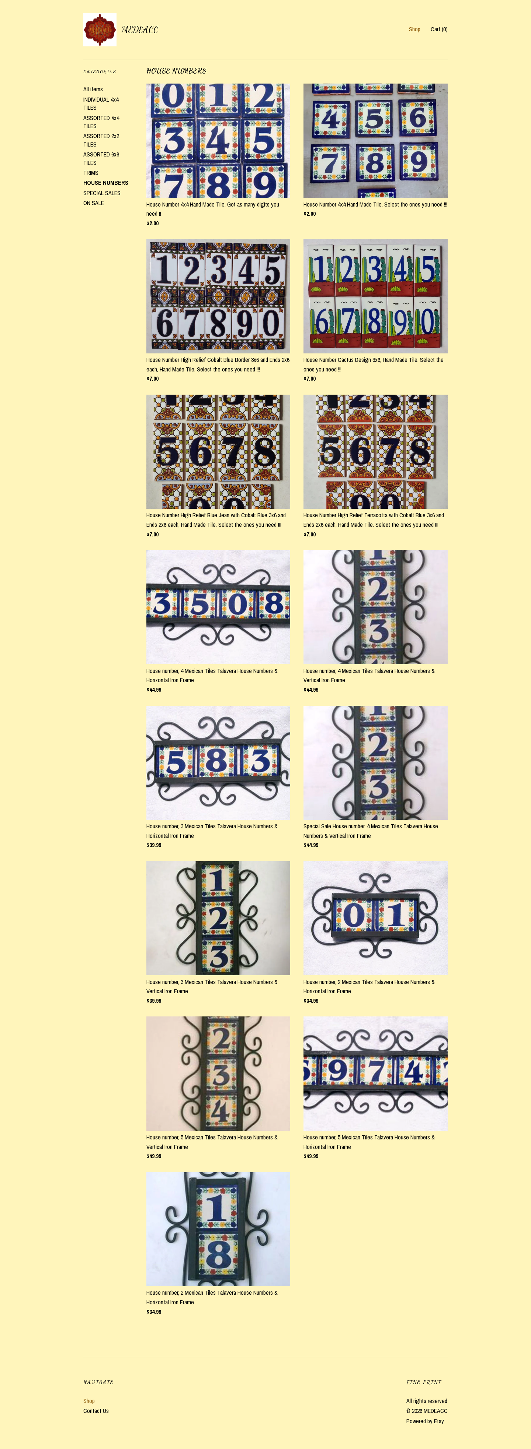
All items (93, 89)
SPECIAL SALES (102, 193)
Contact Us (96, 1411)
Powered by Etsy (425, 1421)
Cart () (439, 29)
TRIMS (90, 173)
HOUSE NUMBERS (105, 183)
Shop (414, 29)
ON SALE (93, 203)
